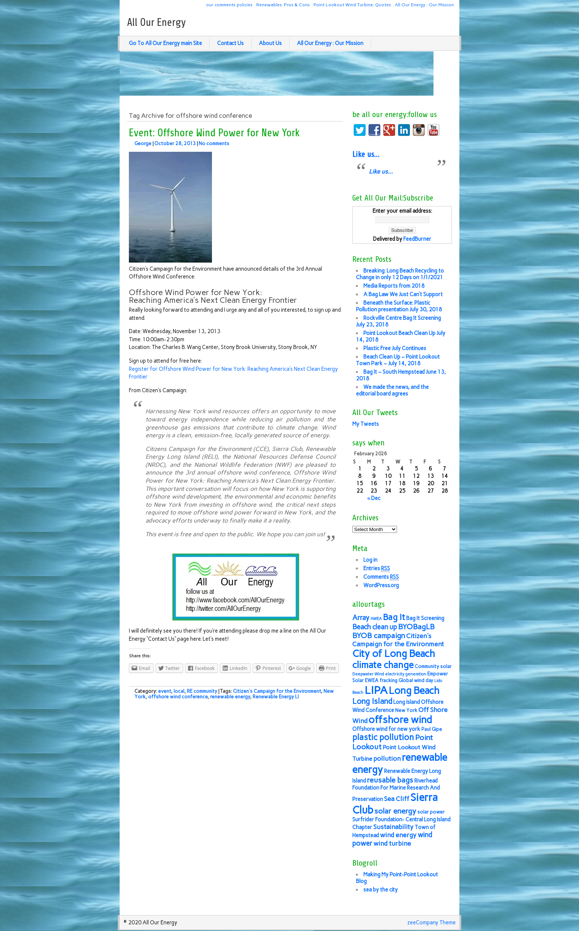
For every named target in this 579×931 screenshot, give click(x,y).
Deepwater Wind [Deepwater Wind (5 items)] (368, 674)
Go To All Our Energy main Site (165, 43)
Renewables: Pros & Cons (283, 4)
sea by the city (380, 889)
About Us (270, 43)
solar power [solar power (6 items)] (431, 812)
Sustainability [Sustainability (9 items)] (393, 827)
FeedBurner (417, 239)
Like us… (365, 154)
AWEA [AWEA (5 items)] (376, 618)
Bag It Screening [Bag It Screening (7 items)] (425, 618)
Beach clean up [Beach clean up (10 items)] (374, 627)
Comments (381, 577)
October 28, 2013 (175, 143)
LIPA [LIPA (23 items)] (376, 690)
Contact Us (230, 43)
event (164, 691)
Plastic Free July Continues (394, 348)
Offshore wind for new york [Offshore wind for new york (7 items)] (386, 729)
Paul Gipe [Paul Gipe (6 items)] (431, 729)
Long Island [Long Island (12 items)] (372, 701)
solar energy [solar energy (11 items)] (395, 811)
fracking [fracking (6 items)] (388, 680)
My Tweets (365, 424)
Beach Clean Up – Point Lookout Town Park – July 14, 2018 (398, 360)
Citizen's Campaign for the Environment (277, 691)
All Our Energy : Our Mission (424, 4)
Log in (370, 560)
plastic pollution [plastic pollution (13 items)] (383, 737)
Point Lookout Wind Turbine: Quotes (352, 4)
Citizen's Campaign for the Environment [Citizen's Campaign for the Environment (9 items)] (398, 640)
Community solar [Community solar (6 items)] (433, 666)
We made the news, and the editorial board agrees (392, 390)
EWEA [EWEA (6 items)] (371, 680)
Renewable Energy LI (276, 696)
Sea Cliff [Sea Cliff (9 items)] (396, 798)
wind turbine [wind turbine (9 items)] (392, 843)
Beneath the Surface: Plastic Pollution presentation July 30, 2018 (399, 306)
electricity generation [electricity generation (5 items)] (405, 674)
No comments (214, 143)
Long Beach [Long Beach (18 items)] (414, 690)
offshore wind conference (178, 696)
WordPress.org (381, 585)
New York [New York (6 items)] (406, 710)
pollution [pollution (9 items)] (387, 758)
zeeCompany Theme (431, 922)
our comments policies (229, 4)
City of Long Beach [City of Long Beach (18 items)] (393, 654)
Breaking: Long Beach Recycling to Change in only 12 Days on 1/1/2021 (400, 274)
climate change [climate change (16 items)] (383, 665)
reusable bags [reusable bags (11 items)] (390, 780)
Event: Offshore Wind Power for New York (214, 133)
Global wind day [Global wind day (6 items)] (415, 680)
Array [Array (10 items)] (360, 617)
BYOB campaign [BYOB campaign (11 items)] (378, 635)
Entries (376, 568)
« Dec (373, 498)
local (179, 691)
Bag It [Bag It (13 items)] (394, 617)
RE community (202, 691)
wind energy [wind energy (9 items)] (398, 835)
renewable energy (230, 696)
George (142, 143)
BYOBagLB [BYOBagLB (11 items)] (416, 626)
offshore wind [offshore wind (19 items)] (400, 719)
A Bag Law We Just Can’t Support (403, 294)
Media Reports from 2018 (394, 286)
